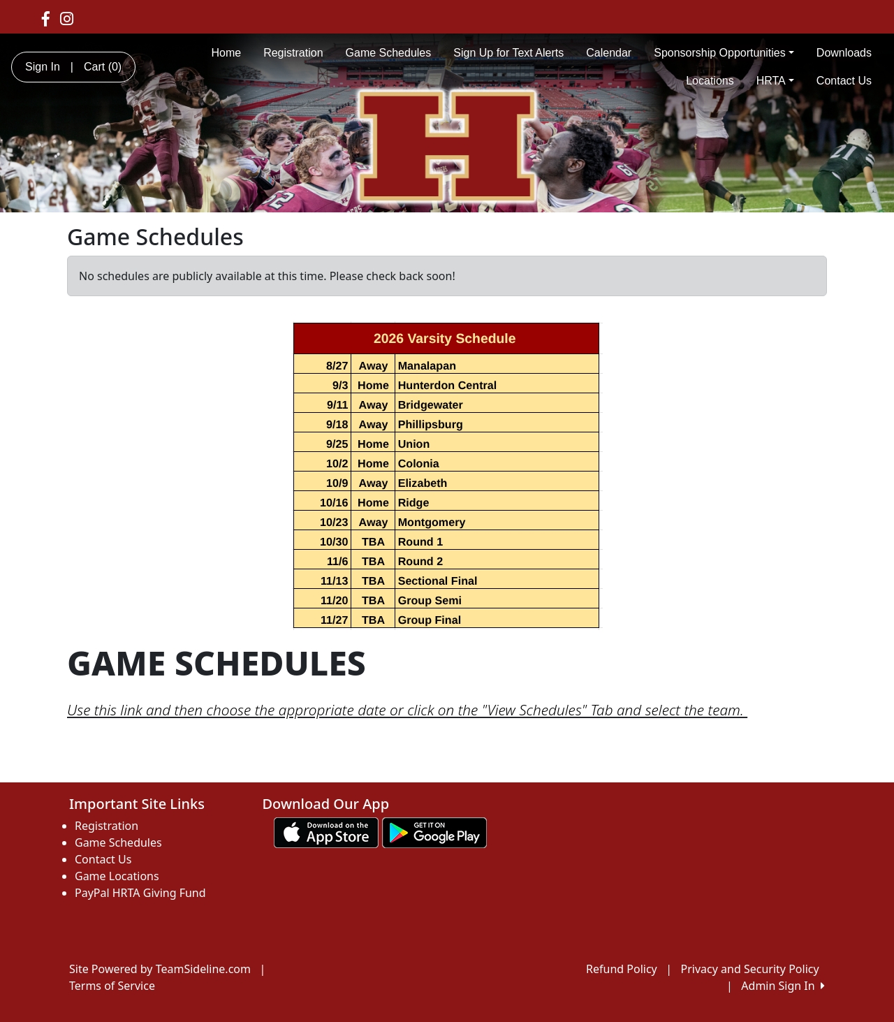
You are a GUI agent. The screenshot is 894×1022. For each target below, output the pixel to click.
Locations (710, 81)
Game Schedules (389, 53)
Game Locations (117, 876)
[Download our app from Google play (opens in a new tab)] (434, 831)
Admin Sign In (783, 985)
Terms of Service (112, 985)
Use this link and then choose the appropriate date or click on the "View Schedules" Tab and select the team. (407, 710)
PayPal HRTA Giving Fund (140, 892)
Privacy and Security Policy (750, 969)
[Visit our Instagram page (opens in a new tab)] (66, 18)
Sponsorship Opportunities (724, 53)
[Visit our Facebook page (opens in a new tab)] (46, 18)
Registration (293, 53)
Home (226, 53)
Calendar (608, 53)
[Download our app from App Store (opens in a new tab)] (326, 831)
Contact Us (844, 81)
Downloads (844, 53)
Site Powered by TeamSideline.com (160, 969)
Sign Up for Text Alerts (508, 53)
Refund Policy (621, 969)
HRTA (775, 81)
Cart (103, 67)
